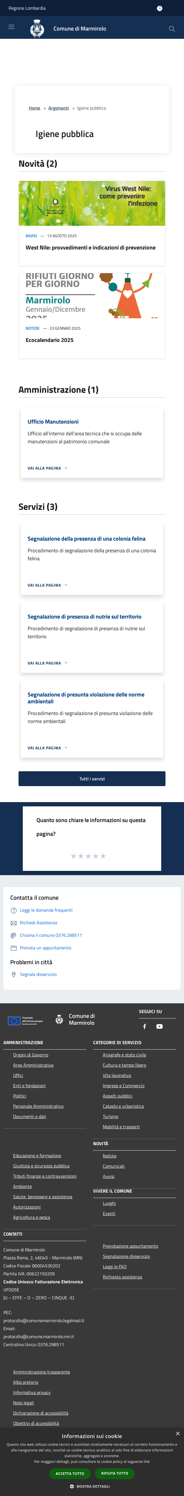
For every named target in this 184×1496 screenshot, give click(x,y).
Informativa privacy (32, 1392)
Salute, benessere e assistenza (42, 1196)
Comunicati (114, 1166)
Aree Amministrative (33, 1065)
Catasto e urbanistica (123, 1106)
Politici (19, 1095)
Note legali (23, 1402)
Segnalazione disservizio (126, 1256)
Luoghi (109, 1203)
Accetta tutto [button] (70, 1473)
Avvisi (31, 236)
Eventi (109, 1213)
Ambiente (22, 1186)
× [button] (177, 1434)
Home (34, 107)
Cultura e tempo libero (124, 1065)
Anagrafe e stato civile (124, 1054)
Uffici (18, 1075)
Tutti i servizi (92, 778)
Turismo (110, 1116)
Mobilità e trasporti (121, 1126)
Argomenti (58, 107)
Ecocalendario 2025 (49, 339)
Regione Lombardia (27, 8)
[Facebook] (144, 1027)
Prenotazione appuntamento (130, 1246)
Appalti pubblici (117, 1095)
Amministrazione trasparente (41, 1371)
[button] (92, 1486)
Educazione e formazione (37, 1155)
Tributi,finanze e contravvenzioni (45, 1176)
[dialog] (92, 1462)
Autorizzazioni (27, 1206)
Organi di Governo (30, 1054)
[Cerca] (172, 28)
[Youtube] (159, 1027)
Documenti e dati (29, 1116)
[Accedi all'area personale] (159, 8)
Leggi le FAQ (115, 1266)
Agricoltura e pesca (31, 1217)
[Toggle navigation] (11, 26)
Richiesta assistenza (122, 1276)
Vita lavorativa (117, 1075)
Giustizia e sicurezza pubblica (41, 1165)
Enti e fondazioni (29, 1085)
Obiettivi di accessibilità (36, 1423)
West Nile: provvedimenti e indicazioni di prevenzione (91, 247)
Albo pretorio (25, 1382)
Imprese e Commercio (123, 1085)
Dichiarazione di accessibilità (40, 1413)
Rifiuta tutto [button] (114, 1473)
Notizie (33, 328)
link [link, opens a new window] (147, 1461)
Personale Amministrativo (38, 1106)
